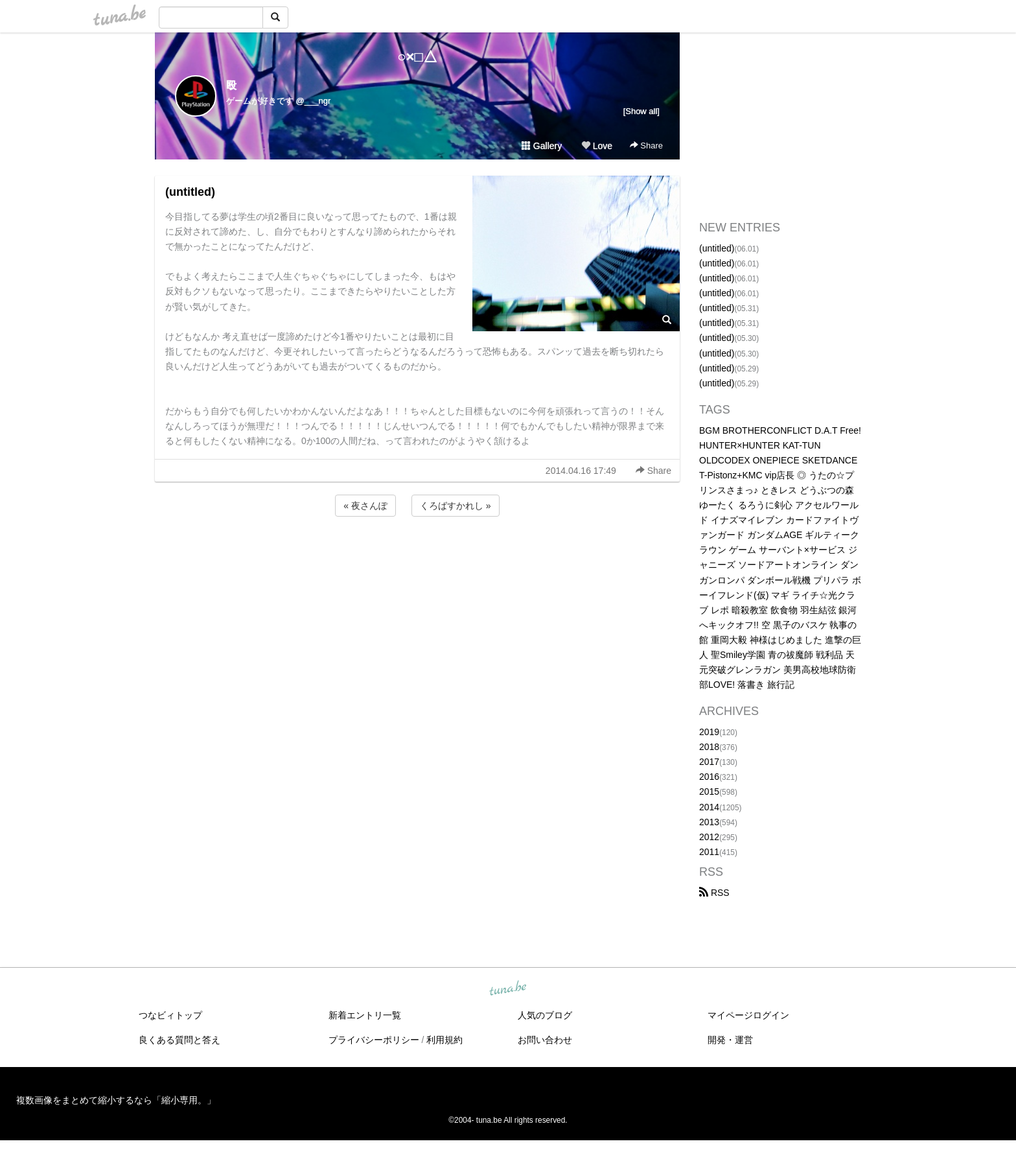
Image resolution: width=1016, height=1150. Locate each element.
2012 (709, 837)
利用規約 (444, 1040)
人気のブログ (545, 1015)
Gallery (542, 146)
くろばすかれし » (455, 505)
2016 (709, 776)
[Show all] (641, 111)
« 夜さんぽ (365, 505)
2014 (709, 807)
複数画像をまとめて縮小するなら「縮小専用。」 (116, 1100)
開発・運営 (730, 1040)
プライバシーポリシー (374, 1040)
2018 (709, 747)
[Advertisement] (417, 554)
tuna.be (507, 989)
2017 (709, 762)
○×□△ (417, 57)
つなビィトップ (170, 1015)
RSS (714, 892)
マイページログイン (748, 1015)
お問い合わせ (545, 1040)
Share (646, 145)
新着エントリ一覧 (365, 1015)
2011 (709, 852)
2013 (709, 822)
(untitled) (190, 191)
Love (596, 146)
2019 (709, 732)
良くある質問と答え (179, 1040)
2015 (709, 791)
